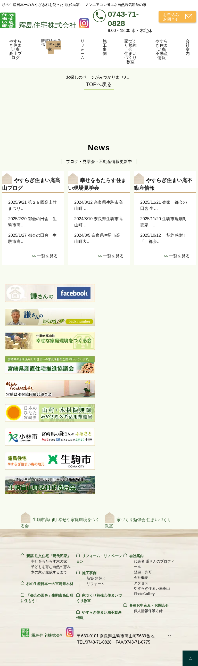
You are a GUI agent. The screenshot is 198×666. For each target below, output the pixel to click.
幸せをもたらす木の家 (49, 561)
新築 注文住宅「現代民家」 (48, 556)
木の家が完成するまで (49, 572)
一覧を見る (47, 256)
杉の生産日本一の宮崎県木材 (49, 584)
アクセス (141, 583)
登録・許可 (143, 572)
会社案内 (188, 47)
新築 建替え (96, 578)
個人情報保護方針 (148, 611)
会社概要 (141, 577)
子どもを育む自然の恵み (51, 567)
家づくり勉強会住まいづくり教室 (130, 51)
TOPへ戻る (99, 84)
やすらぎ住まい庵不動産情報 (161, 49)
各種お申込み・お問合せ (149, 605)
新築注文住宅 (51, 46)
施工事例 (105, 47)
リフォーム (82, 49)
